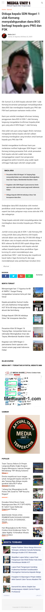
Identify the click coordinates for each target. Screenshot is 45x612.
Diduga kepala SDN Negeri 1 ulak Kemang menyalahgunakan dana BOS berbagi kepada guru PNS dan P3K (22, 21)
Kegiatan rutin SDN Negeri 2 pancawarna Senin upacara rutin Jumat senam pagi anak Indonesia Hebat (22, 187)
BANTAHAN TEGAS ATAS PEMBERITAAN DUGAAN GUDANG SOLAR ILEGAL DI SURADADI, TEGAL (16, 518)
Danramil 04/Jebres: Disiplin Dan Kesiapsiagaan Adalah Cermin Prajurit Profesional (26, 589)
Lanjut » (39, 595)
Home (4, 9)
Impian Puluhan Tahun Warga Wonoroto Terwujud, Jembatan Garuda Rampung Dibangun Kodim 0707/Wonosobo (26, 549)
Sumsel (9, 9)
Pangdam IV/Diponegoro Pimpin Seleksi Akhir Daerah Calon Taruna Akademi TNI (26, 578)
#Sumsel (6, 266)
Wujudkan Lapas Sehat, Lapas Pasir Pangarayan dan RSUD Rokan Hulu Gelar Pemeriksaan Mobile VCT (27, 559)
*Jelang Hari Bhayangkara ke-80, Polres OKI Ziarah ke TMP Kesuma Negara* (15, 491)
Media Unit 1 (28, 607)
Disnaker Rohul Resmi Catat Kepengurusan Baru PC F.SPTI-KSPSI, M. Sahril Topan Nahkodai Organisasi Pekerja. (16, 505)
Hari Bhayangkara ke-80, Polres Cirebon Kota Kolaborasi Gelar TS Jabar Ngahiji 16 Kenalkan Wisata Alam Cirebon (15, 531)
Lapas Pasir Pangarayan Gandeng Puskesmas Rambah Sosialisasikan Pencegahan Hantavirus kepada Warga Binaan (26, 569)
